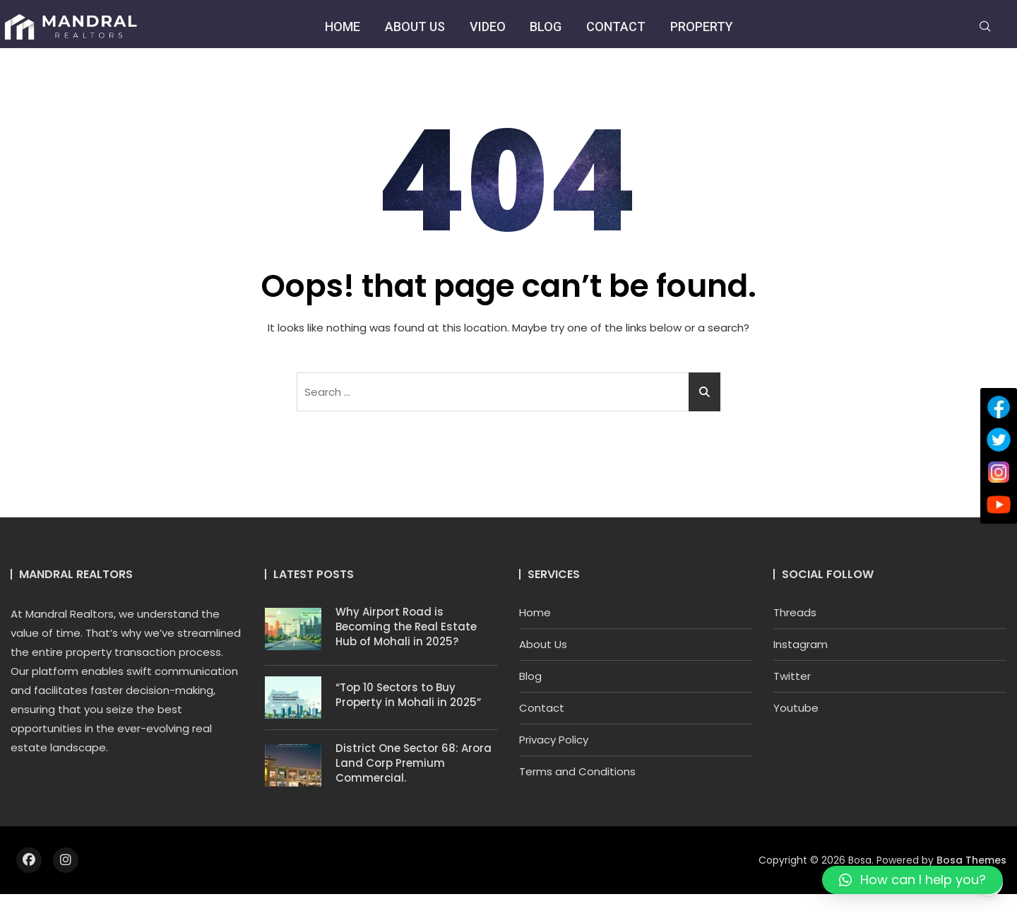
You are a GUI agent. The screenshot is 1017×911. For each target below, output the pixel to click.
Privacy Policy (553, 739)
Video (487, 26)
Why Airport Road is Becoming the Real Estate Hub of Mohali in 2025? (406, 626)
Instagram (800, 644)
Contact (616, 26)
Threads (794, 612)
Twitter (792, 676)
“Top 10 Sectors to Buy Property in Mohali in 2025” (408, 695)
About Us (414, 26)
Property (701, 26)
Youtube (796, 707)
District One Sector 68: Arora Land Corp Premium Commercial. (413, 763)
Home (341, 26)
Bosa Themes (971, 860)
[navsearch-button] (985, 27)
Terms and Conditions (577, 771)
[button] (912, 880)
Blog (545, 26)
